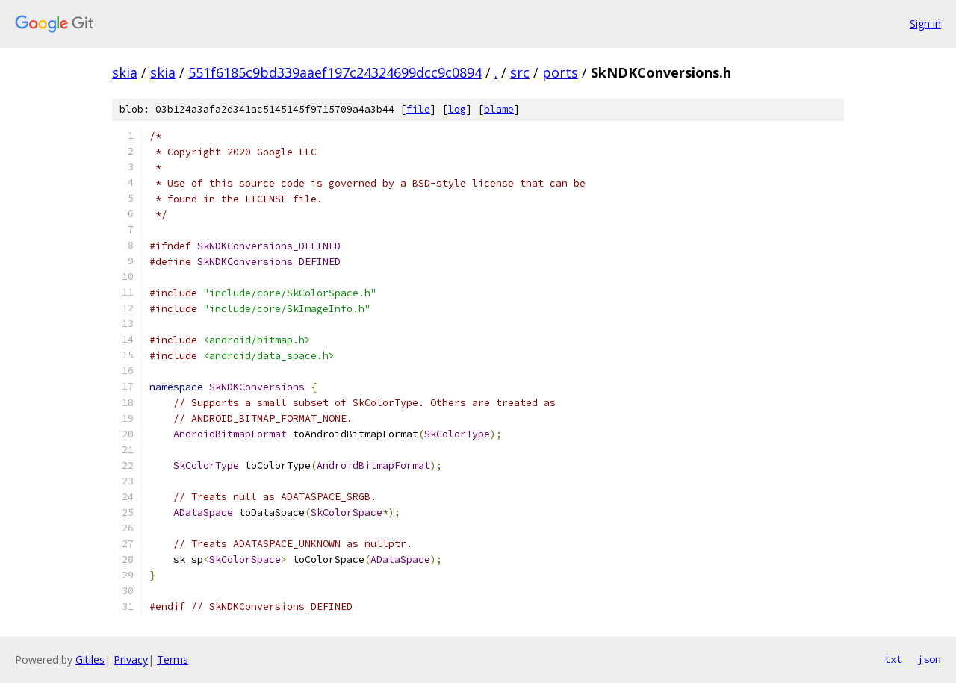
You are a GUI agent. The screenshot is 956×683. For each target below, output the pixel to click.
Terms (172, 659)
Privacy (131, 659)
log (457, 109)
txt (893, 659)
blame (499, 109)
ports (560, 72)
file (418, 109)
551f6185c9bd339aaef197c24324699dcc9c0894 (335, 72)
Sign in (925, 23)
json (929, 659)
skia (124, 72)
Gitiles (90, 659)
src (520, 72)
